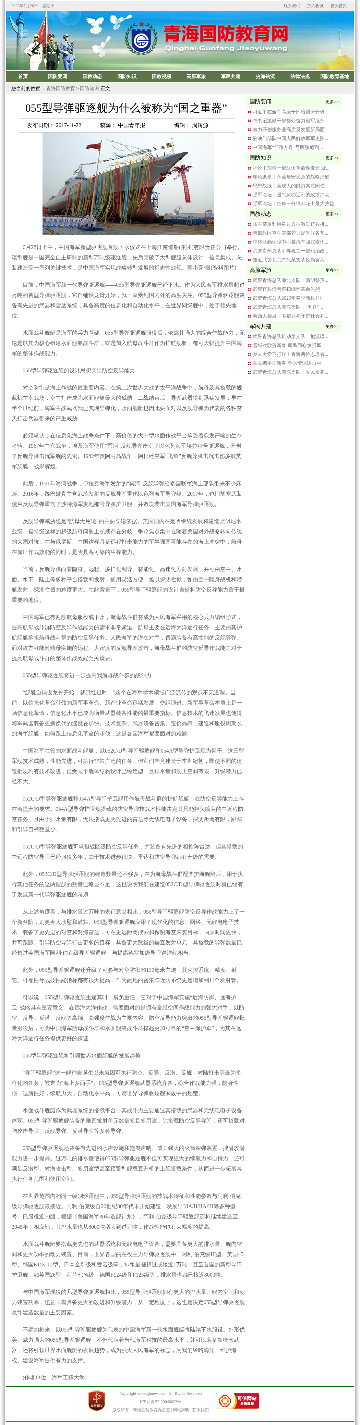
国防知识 (89, 88)
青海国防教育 (60, 88)
